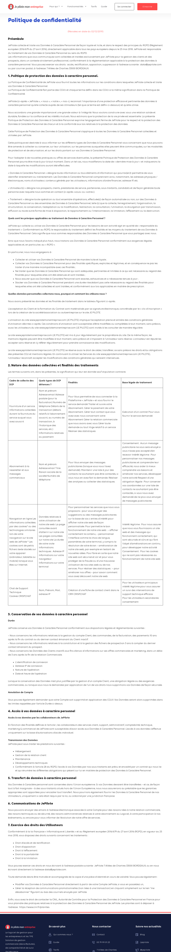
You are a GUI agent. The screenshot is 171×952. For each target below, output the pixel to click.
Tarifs (94, 7)
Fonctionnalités (78, 7)
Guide (104, 7)
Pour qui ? (57, 7)
